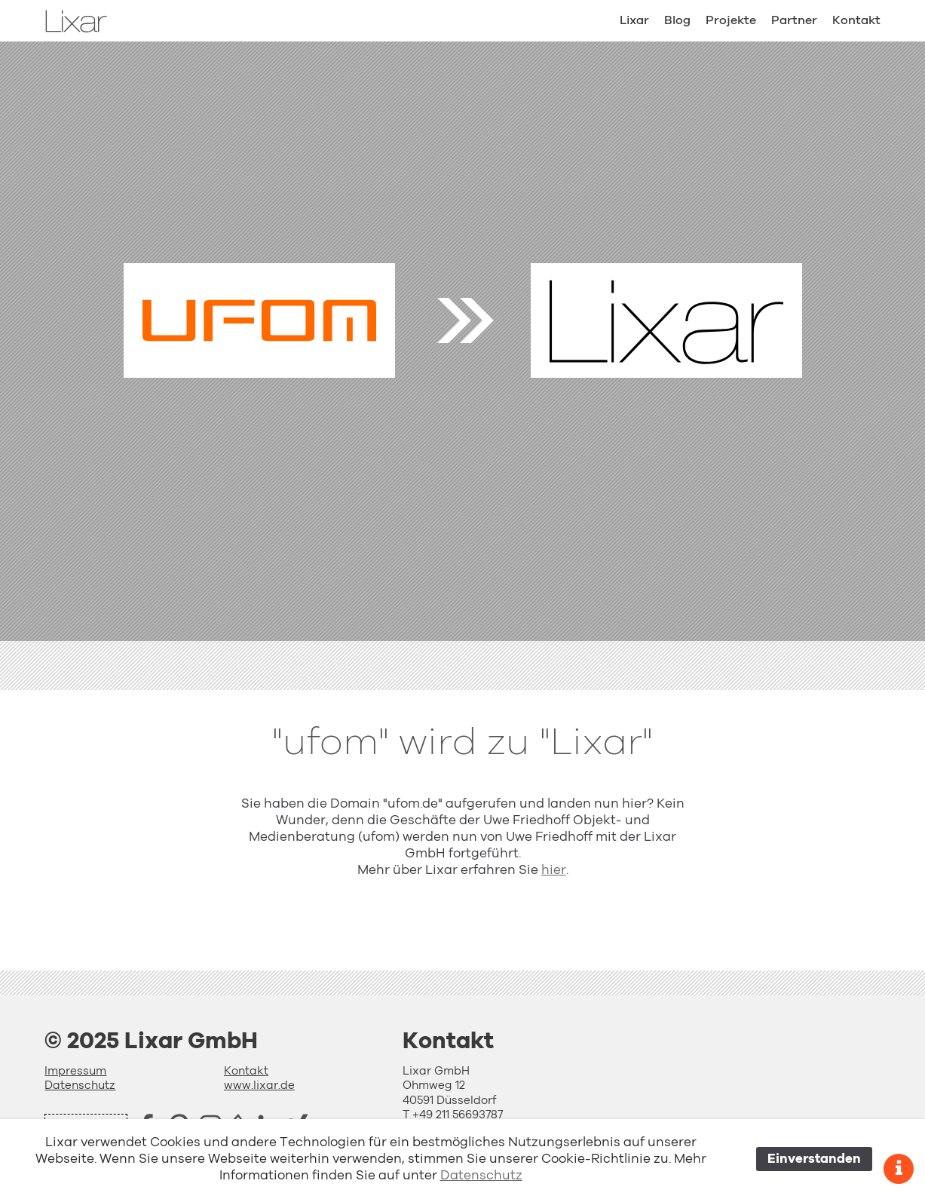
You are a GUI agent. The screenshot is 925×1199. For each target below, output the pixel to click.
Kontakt (856, 20)
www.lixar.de (259, 1085)
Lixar (634, 20)
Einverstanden (814, 1158)
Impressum (75, 1071)
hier (553, 869)
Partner (794, 20)
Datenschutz (79, 1085)
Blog (677, 20)
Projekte (731, 20)
